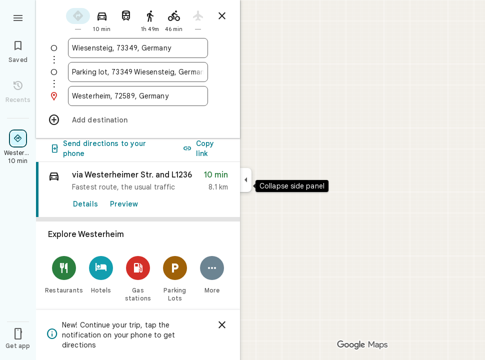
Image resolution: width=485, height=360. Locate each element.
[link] (138, 224)
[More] (212, 309)
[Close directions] (222, 16)
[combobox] (138, 48)
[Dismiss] (222, 325)
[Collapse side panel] (246, 180)
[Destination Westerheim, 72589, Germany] (138, 96)
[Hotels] (101, 309)
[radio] (78, 19)
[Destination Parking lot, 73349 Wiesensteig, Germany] (138, 72)
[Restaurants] (64, 309)
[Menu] (18, 17)
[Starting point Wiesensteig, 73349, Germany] (138, 48)
